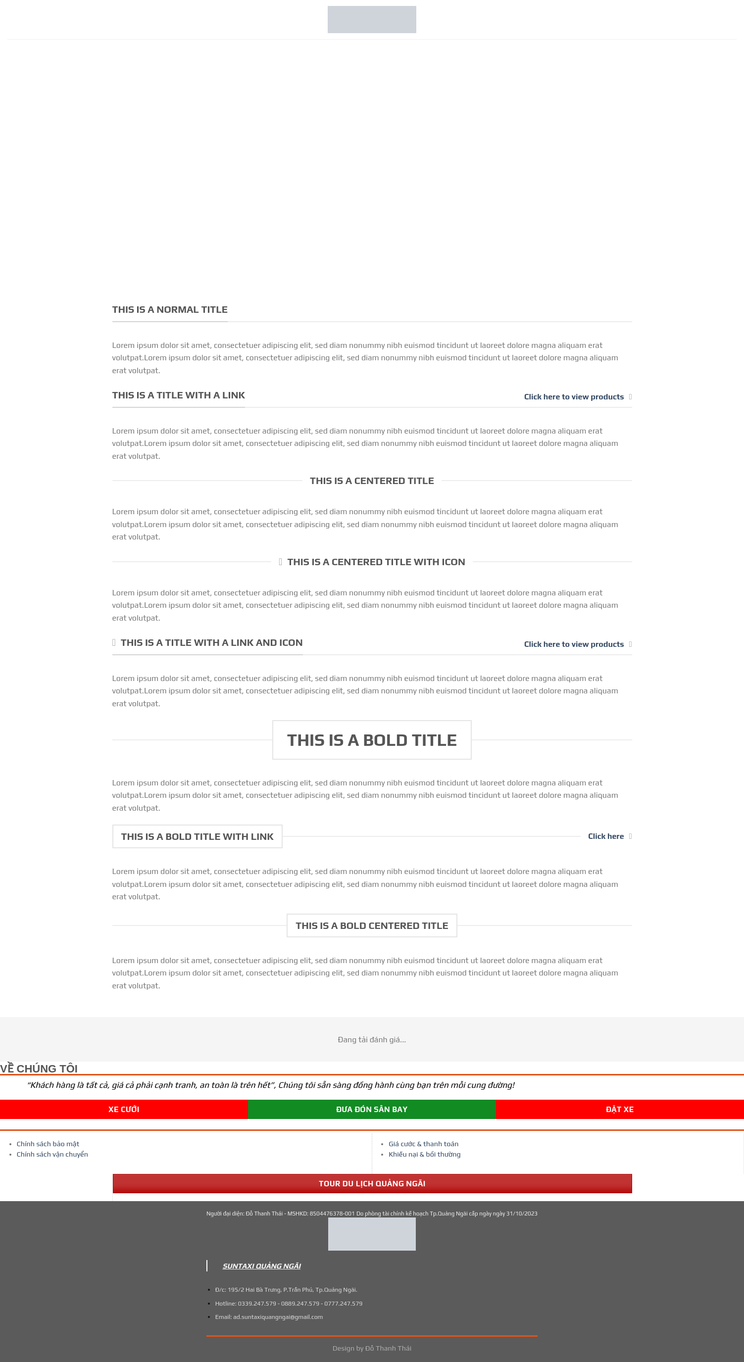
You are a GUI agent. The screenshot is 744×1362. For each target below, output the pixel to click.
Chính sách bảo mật (48, 1144)
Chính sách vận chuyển (52, 1154)
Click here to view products (578, 396)
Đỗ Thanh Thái (388, 1348)
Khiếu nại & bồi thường (424, 1154)
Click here (610, 836)
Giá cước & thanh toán (423, 1144)
